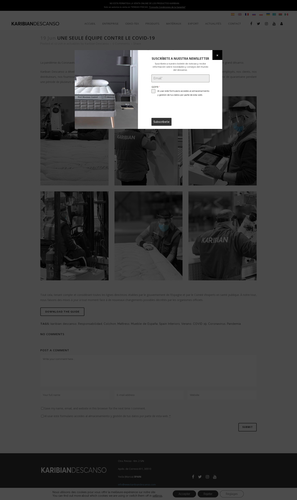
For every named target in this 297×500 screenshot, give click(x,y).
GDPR (155, 87)
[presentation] (180, 107)
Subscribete (161, 121)
